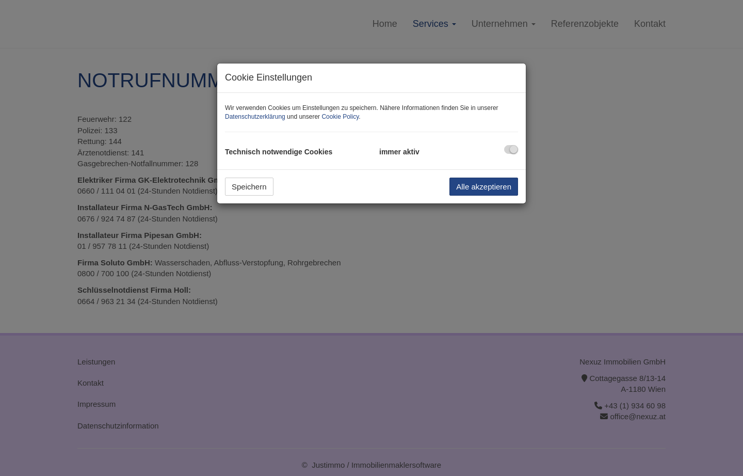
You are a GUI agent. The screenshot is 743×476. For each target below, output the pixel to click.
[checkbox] (511, 149)
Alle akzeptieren (483, 186)
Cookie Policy (340, 116)
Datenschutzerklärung (255, 116)
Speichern (249, 186)
